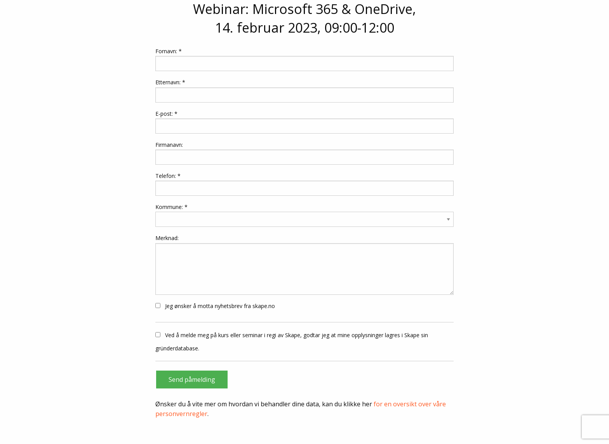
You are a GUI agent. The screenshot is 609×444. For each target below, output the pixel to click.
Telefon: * (304, 184)
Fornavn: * (304, 59)
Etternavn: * (304, 90)
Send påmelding (192, 379)
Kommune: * (171, 207)
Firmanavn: (304, 153)
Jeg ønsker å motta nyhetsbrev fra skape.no (215, 306)
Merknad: (304, 264)
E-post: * (304, 122)
